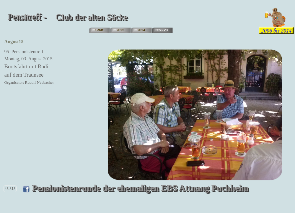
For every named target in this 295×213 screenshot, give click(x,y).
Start (99, 30)
